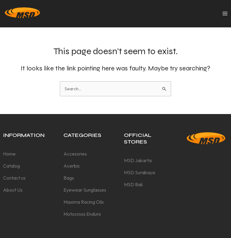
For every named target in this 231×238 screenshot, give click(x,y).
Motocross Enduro (82, 214)
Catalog (11, 166)
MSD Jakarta (138, 160)
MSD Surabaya (139, 172)
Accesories (75, 154)
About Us (13, 190)
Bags (68, 178)
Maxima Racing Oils (83, 202)
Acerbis (71, 166)
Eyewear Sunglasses (84, 190)
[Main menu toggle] (225, 14)
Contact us (14, 178)
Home (9, 154)
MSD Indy (68, 13)
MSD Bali (133, 184)
